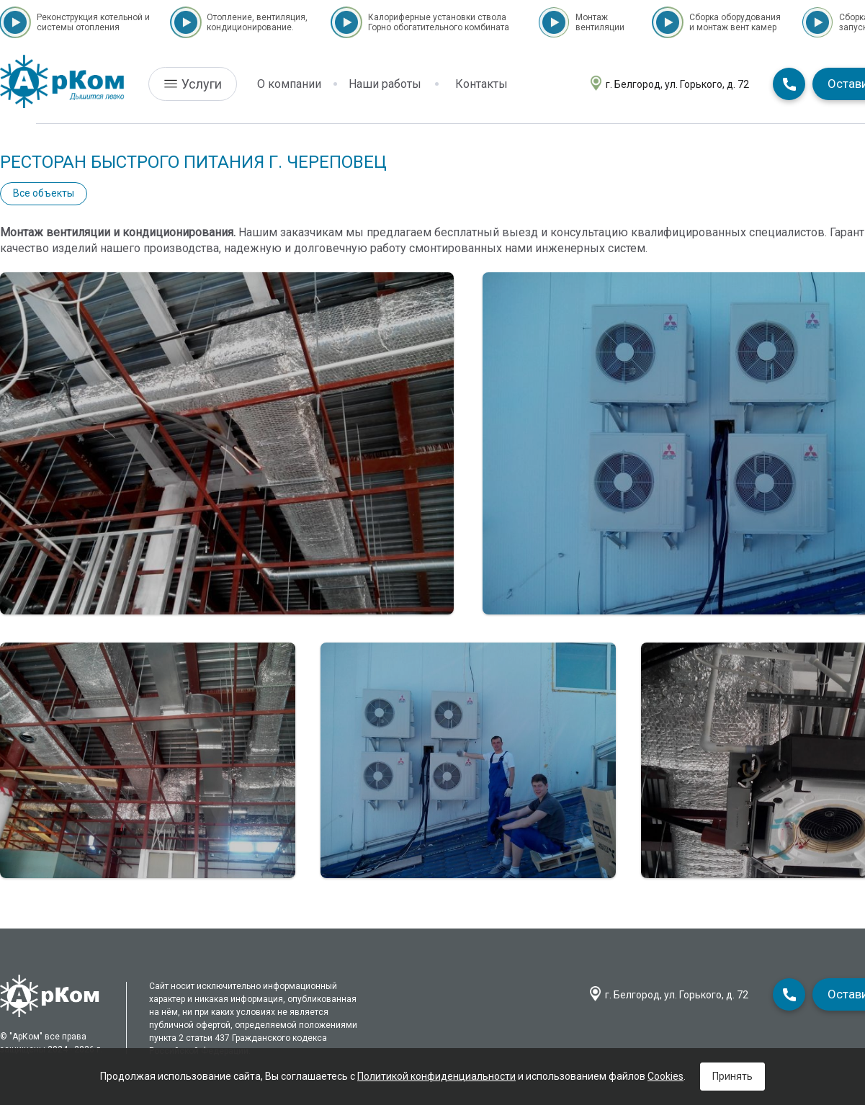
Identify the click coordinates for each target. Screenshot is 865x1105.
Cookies (665, 1076)
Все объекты (43, 193)
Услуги (201, 83)
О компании (289, 84)
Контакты (481, 84)
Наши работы (385, 84)
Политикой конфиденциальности (436, 1076)
